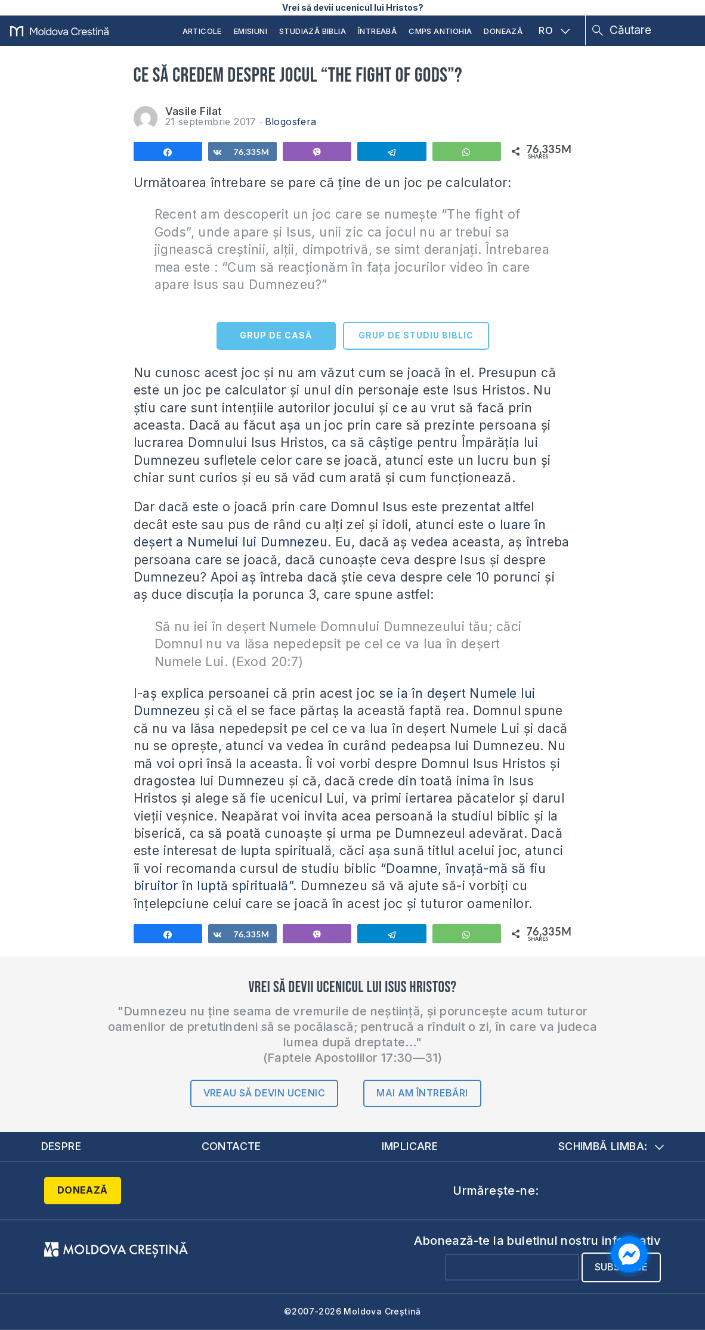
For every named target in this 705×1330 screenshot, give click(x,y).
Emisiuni (250, 31)
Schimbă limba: (611, 1146)
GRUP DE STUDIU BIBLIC (416, 335)
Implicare (409, 1146)
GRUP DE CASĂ (276, 335)
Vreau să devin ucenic (264, 1093)
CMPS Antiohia (440, 31)
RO (554, 30)
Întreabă (377, 31)
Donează (503, 31)
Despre (61, 1146)
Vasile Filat (193, 111)
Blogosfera (291, 122)
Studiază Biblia (312, 31)
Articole (202, 31)
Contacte (231, 1146)
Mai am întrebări (422, 1093)
